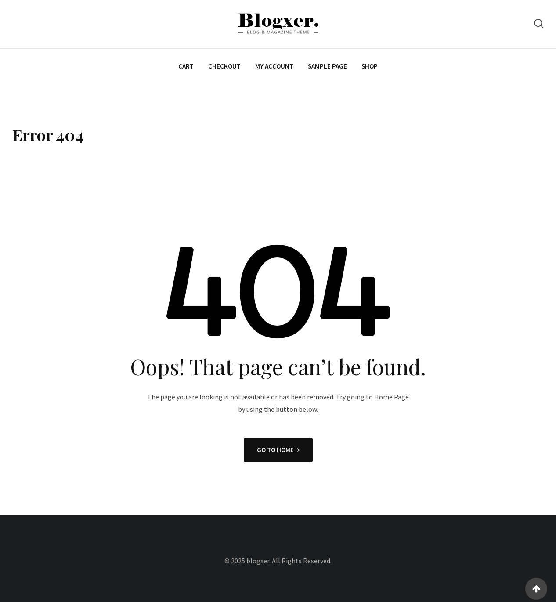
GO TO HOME (278, 450)
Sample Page (327, 66)
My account (274, 66)
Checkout (224, 66)
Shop (369, 66)
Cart (186, 66)
